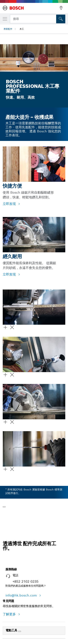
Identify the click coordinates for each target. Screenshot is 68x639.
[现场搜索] (60, 19)
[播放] (4, 506)
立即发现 (10, 204)
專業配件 (8, 29)
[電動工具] (19, 631)
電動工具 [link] (12, 630)
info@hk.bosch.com (21, 595)
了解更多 (10, 614)
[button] (34, 313)
